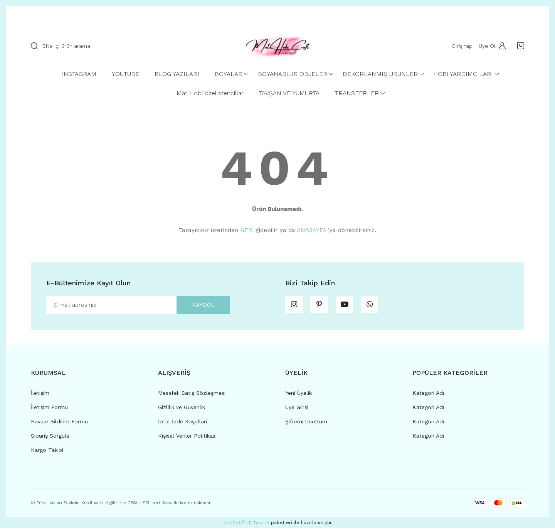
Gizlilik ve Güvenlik (181, 408)
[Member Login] (500, 46)
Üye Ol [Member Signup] (486, 46)
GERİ (247, 230)
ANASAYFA (311, 230)
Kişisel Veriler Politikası (187, 436)
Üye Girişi (296, 408)
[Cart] (518, 46)
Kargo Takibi (47, 451)
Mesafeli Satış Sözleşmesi (191, 394)
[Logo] (277, 46)
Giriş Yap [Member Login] (461, 46)
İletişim (40, 394)
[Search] (129, 46)
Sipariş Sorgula (50, 436)
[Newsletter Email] (138, 305)
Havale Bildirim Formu (59, 422)
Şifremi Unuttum (306, 422)
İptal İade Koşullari (182, 422)
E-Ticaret (259, 523)
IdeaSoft (233, 524)
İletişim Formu (49, 408)
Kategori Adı (428, 394)
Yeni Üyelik (298, 394)
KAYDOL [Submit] (201, 305)
